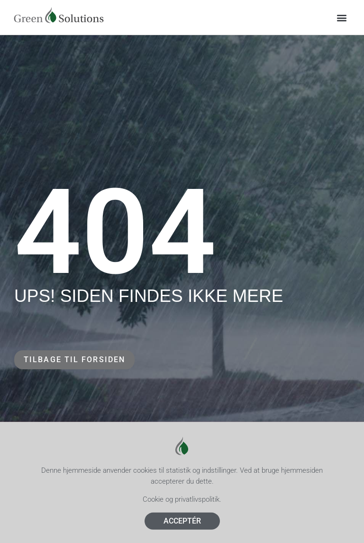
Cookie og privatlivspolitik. (182, 504)
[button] (342, 17)
